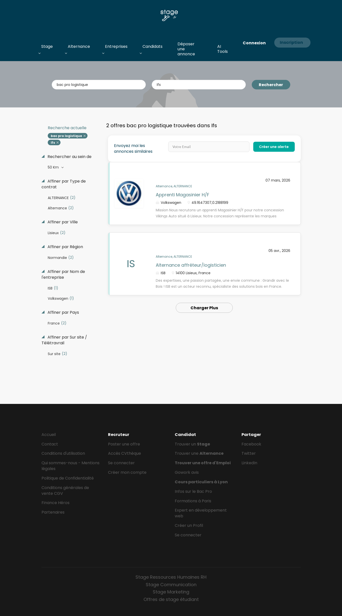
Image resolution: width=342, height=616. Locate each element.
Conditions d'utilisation (63, 453)
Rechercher (271, 85)
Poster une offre (124, 444)
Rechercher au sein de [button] (69, 157)
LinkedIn (249, 463)
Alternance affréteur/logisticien (191, 265)
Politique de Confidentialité (68, 478)
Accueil (49, 434)
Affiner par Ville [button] (62, 222)
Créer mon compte (127, 472)
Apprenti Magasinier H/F (182, 195)
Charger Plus (204, 308)
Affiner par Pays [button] (62, 312)
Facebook (251, 444)
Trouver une (199, 453)
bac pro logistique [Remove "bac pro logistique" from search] (66, 136)
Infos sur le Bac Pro (193, 491)
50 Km (54, 167)
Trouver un (192, 444)
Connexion (254, 43)
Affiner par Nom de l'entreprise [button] (63, 274)
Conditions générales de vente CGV (65, 490)
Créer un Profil (189, 525)
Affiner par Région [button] (64, 247)
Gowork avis (187, 472)
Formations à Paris (193, 501)
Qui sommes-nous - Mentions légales (71, 466)
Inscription (291, 42)
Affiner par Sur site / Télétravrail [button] (64, 340)
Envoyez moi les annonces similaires (133, 148)
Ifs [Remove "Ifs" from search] (53, 142)
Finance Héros (56, 503)
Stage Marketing (171, 592)
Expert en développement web (201, 513)
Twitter (249, 453)
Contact (50, 444)
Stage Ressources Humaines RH (171, 577)
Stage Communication (171, 584)
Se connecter (121, 463)
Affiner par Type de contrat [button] (64, 184)
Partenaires (53, 512)
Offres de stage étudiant (171, 599)
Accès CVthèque (124, 453)
